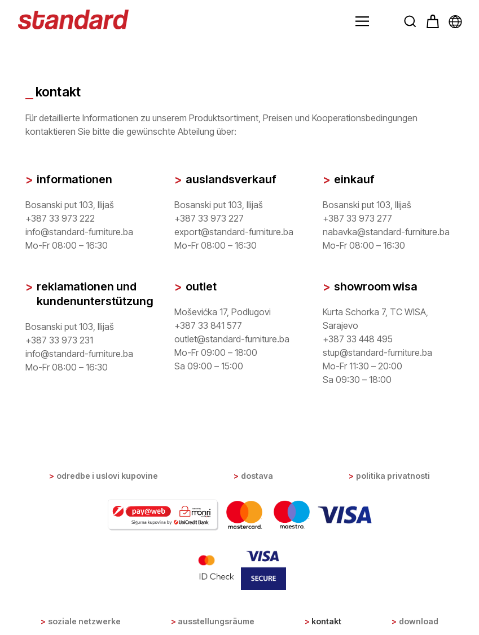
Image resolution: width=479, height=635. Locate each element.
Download (418, 621)
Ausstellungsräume (216, 621)
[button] (362, 21)
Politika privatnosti (393, 475)
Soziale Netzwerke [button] (84, 621)
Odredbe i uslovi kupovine (107, 475)
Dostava (257, 475)
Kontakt (326, 621)
